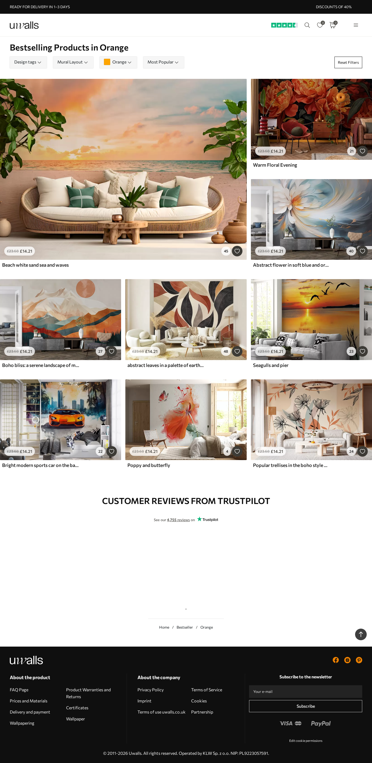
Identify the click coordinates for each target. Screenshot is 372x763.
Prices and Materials (28, 700)
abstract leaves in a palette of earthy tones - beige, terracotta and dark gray (166, 365)
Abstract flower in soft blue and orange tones (291, 265)
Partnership (202, 711)
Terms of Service (206, 689)
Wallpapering (22, 722)
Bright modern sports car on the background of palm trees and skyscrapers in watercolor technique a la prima (40, 465)
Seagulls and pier (270, 365)
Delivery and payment (30, 711)
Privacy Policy (150, 689)
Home (164, 627)
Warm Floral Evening (275, 165)
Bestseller (185, 627)
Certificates (77, 707)
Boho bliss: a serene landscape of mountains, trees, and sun (40, 365)
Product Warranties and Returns (88, 693)
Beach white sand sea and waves (35, 265)
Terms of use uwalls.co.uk (161, 711)
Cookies (199, 700)
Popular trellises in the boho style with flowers (291, 465)
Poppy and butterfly (148, 465)
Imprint (144, 700)
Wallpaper (75, 718)
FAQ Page (19, 689)
